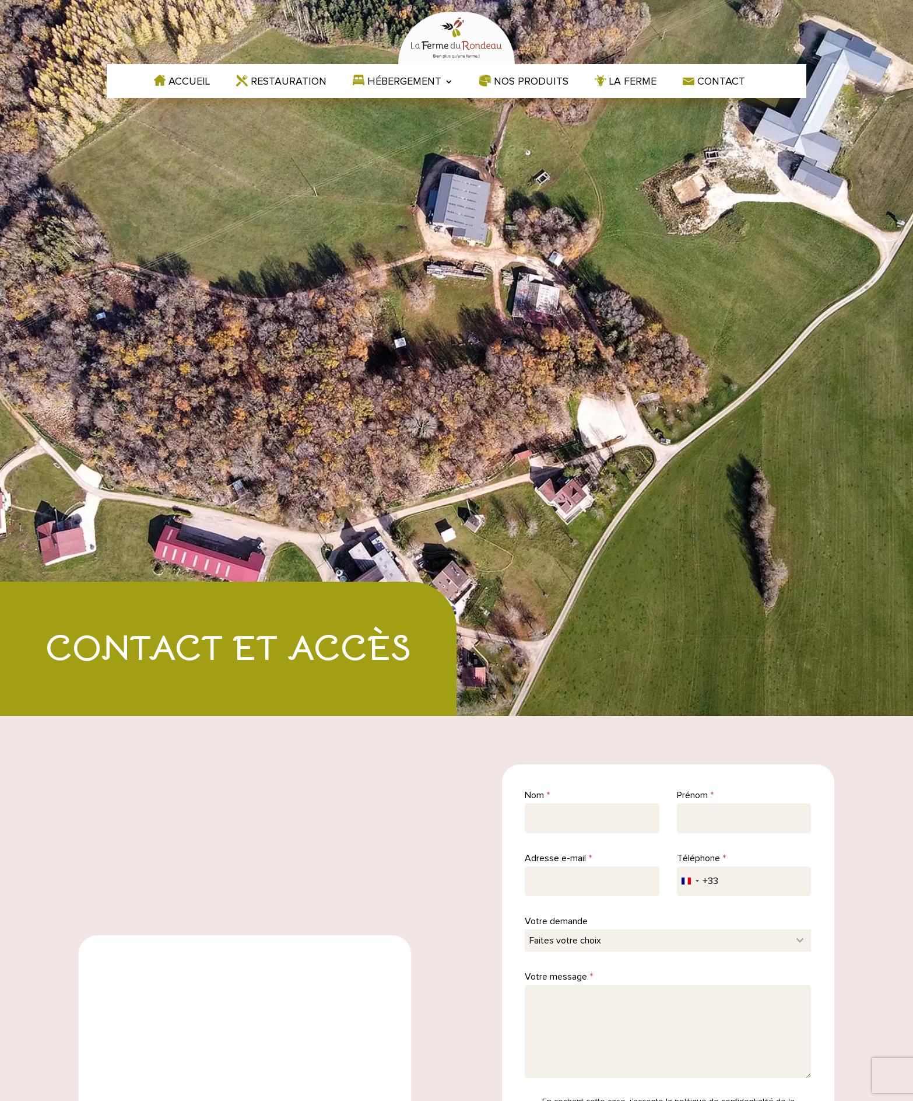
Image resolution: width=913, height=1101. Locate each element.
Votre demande (556, 921)
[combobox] (697, 881)
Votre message (559, 976)
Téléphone (701, 858)
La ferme (632, 82)
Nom (537, 795)
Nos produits (531, 82)
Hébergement (404, 82)
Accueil (189, 82)
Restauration (288, 82)
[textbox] (657, 940)
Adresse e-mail (558, 858)
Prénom (695, 795)
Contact (721, 82)
